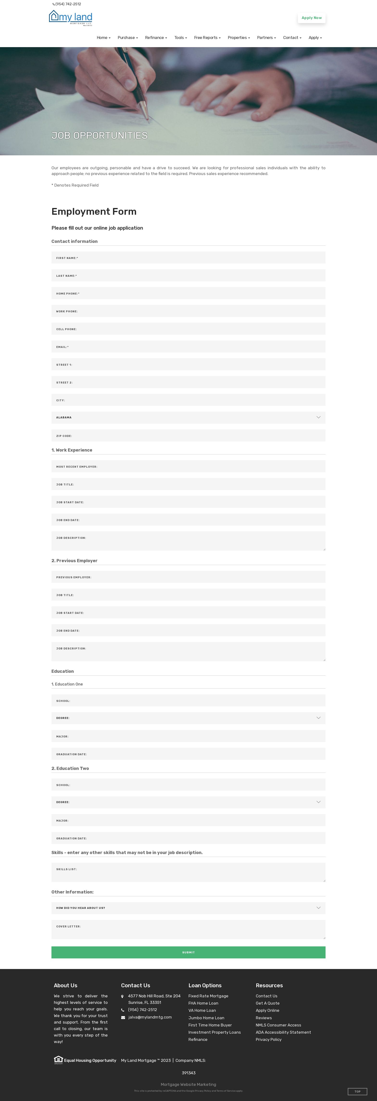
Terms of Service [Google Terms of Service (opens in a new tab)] (226, 1090)
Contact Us (266, 996)
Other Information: (72, 892)
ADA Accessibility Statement (283, 1032)
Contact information (74, 241)
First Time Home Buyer (210, 1025)
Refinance (197, 1039)
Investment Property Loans (214, 1032)
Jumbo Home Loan (206, 1017)
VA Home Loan (202, 1010)
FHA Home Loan (203, 1003)
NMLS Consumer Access (278, 1025)
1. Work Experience (71, 450)
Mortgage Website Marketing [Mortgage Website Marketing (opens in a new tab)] (188, 1084)
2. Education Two (70, 768)
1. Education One (67, 684)
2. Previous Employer (74, 560)
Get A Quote (268, 1003)
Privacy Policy (269, 1039)
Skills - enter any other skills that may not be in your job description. (127, 852)
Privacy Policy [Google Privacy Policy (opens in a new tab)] (203, 1090)
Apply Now (312, 18)
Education (62, 671)
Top (358, 1091)
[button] (103, 37)
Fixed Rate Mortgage (208, 996)
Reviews (264, 1017)
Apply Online (267, 1010)
